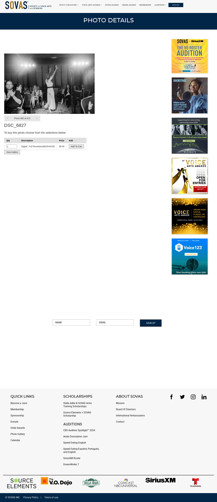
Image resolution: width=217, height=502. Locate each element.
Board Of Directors (126, 409)
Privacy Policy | (32, 497)
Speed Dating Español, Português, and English (81, 450)
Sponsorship (17, 415)
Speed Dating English (74, 442)
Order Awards (129, 5)
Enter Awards (112, 5)
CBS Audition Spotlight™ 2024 (79, 430)
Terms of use (51, 497)
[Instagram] (194, 396)
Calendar (15, 440)
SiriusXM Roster (71, 458)
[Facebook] (172, 396)
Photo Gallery (18, 434)
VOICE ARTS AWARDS (91, 5)
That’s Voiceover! (68, 5)
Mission (120, 403)
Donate (175, 5)
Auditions (159, 5)
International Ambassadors (130, 415)
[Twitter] (183, 396)
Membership (145, 5)
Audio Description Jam (75, 436)
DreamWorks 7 (71, 464)
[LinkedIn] (204, 396)
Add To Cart (76, 146)
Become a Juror (19, 403)
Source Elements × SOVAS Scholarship (77, 414)
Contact (120, 421)
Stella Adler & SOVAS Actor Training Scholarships (77, 405)
